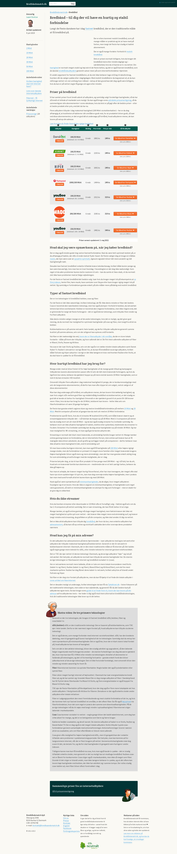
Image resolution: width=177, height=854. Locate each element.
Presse (66, 820)
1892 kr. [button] (97, 138)
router (52, 259)
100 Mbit (30, 71)
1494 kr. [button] (97, 182)
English (66, 826)
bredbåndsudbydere (67, 71)
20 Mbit (29, 57)
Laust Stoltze (32, 17)
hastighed (54, 67)
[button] (59, 137)
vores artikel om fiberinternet (62, 580)
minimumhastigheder (89, 481)
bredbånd (90, 521)
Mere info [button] (60, 141)
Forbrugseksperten (71, 831)
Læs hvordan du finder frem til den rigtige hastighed (71, 123)
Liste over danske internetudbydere (34, 92)
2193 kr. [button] (97, 153)
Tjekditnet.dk (113, 584)
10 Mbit (29, 52)
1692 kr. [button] (97, 167)
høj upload (126, 701)
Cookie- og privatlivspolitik (168, 2)
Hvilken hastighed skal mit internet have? (34, 84)
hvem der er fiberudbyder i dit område (95, 336)
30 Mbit (29, 62)
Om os (66, 818)
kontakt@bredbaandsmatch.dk (46, 825)
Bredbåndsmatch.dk (36, 4)
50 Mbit (29, 66)
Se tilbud (124, 138)
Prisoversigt (31, 114)
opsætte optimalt (82, 259)
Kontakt (66, 823)
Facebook (67, 828)
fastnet (89, 28)
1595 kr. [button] (97, 213)
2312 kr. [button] (97, 197)
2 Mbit (29, 48)
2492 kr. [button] (97, 230)
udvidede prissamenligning (119, 100)
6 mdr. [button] (88, 138)
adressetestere (56, 524)
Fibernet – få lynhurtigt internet (34, 99)
